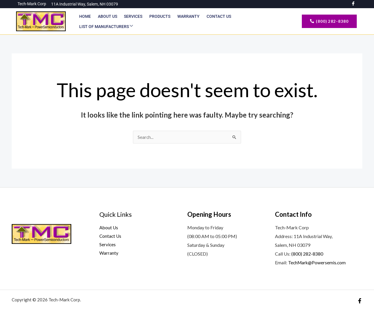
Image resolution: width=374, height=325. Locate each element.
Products (158, 21)
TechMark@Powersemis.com (317, 262)
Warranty (186, 21)
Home (85, 21)
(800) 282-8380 (307, 254)
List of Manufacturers (262, 21)
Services (132, 21)
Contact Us (216, 21)
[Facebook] (359, 300)
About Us (107, 21)
